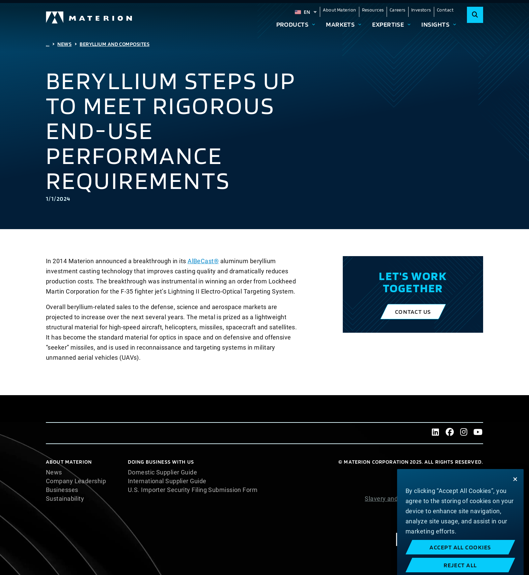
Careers (398, 9)
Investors (421, 9)
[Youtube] (478, 433)
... (47, 44)
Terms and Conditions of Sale (441, 516)
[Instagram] (464, 433)
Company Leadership (76, 481)
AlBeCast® (203, 261)
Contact (445, 9)
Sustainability (65, 498)
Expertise (388, 24)
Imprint (473, 525)
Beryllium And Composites (114, 44)
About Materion (339, 9)
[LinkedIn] (435, 433)
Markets (340, 24)
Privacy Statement (457, 490)
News (64, 44)
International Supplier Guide (167, 481)
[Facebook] (450, 433)
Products (292, 24)
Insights (435, 24)
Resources (373, 9)
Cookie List (467, 472)
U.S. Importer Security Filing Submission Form (192, 490)
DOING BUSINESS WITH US (161, 462)
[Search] (475, 15)
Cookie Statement (457, 481)
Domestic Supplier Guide (162, 472)
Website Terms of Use (452, 507)
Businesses (62, 490)
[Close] (515, 500)
